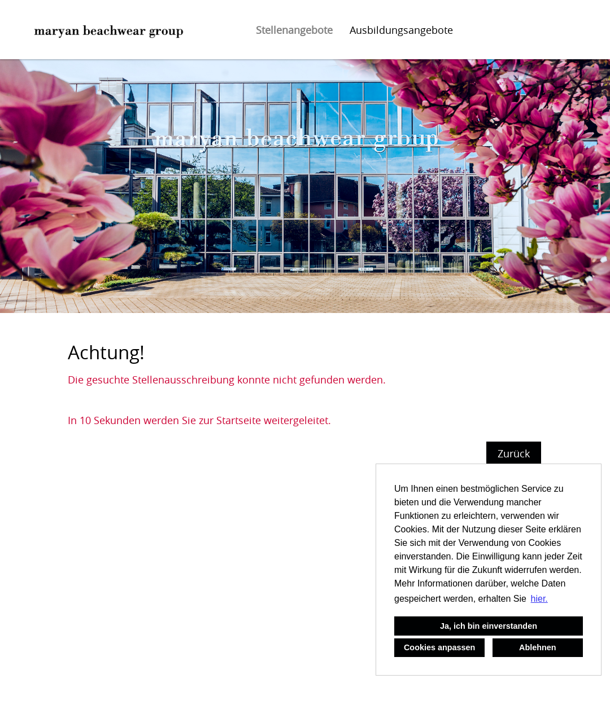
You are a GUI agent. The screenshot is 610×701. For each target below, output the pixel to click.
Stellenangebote (294, 30)
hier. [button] (539, 598)
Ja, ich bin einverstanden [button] (488, 626)
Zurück (514, 453)
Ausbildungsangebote (401, 30)
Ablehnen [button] (537, 647)
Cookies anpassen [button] (439, 647)
